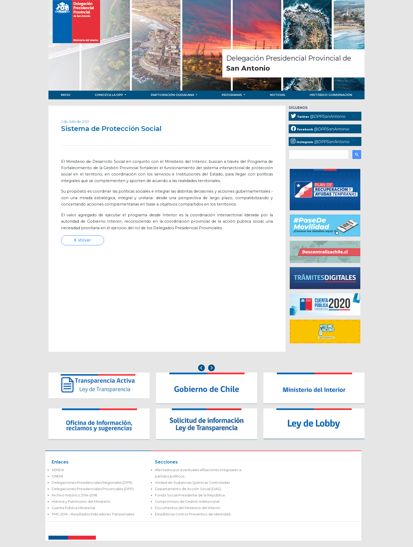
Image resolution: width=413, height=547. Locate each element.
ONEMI (57, 476)
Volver (82, 240)
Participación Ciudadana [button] (173, 95)
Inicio (65, 95)
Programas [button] (232, 95)
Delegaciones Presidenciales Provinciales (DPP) (93, 489)
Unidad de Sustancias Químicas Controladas (192, 483)
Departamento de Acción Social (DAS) (188, 489)
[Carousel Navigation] (206, 368)
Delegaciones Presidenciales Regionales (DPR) (92, 483)
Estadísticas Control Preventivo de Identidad (192, 514)
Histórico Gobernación (331, 95)
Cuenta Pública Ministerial (73, 508)
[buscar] (318, 155)
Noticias (277, 95)
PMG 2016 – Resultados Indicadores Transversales (93, 514)
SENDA (58, 470)
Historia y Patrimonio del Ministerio (81, 502)
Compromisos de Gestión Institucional (187, 502)
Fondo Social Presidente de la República (190, 495)
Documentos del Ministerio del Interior (187, 508)
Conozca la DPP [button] (109, 95)
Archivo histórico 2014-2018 (74, 495)
